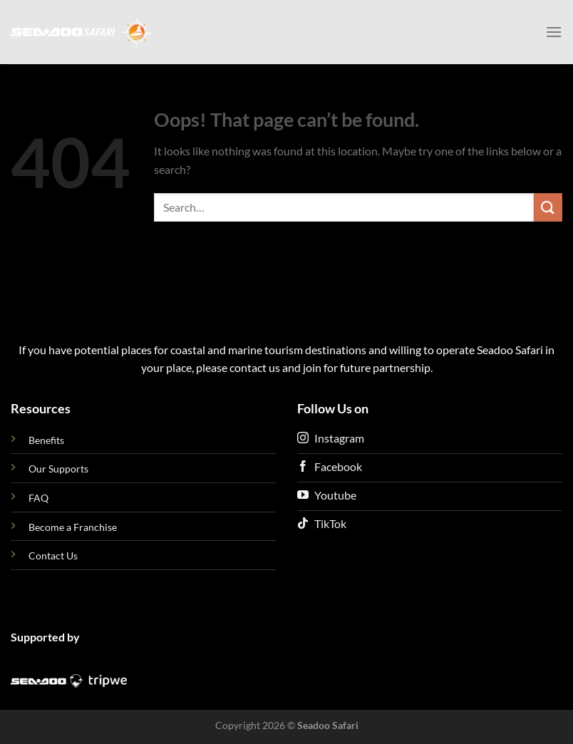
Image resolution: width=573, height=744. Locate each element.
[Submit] (548, 207)
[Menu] (553, 31)
